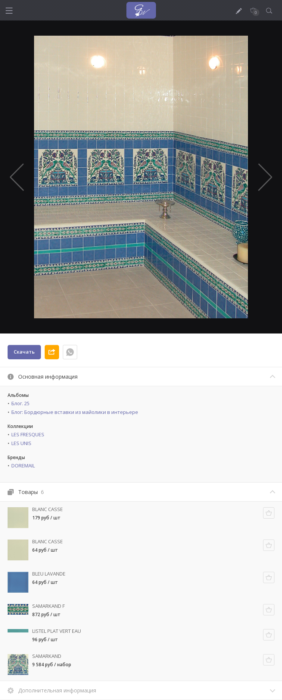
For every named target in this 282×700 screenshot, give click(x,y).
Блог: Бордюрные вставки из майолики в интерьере (74, 412)
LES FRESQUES (27, 434)
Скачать (24, 351)
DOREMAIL (23, 465)
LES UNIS (21, 443)
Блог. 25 (20, 403)
